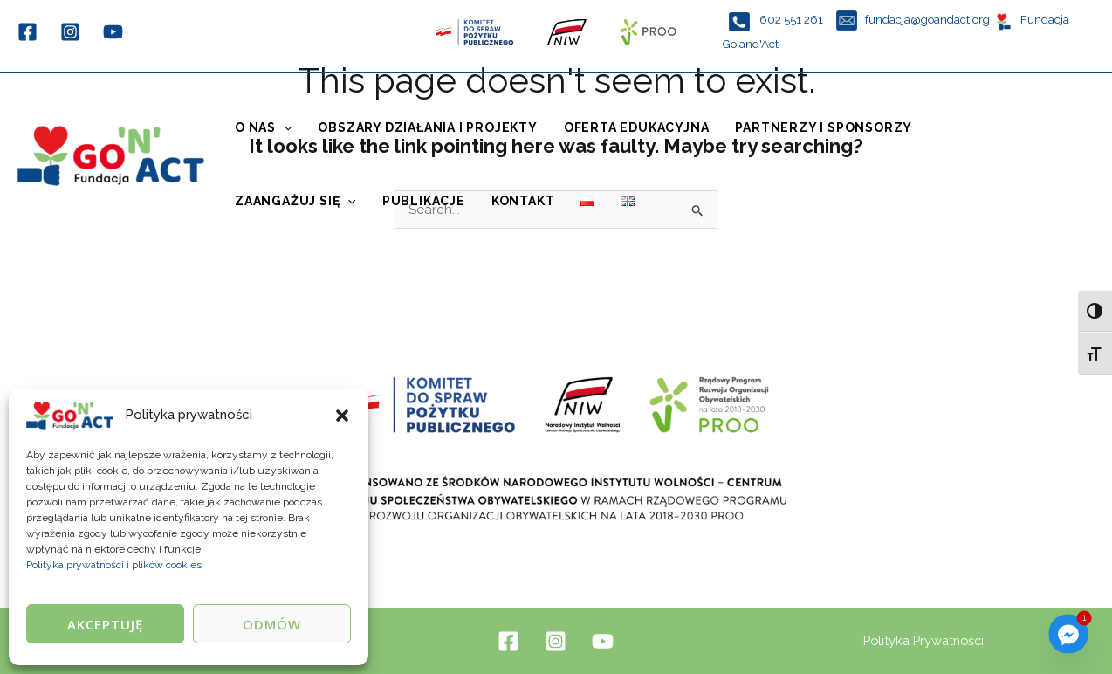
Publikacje (423, 201)
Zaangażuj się (295, 201)
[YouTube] (113, 32)
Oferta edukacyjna (637, 127)
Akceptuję (105, 624)
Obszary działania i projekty (427, 127)
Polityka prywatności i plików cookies (114, 565)
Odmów (272, 624)
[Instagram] (70, 32)
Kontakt (523, 201)
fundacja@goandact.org (927, 19)
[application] (284, 127)
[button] (342, 415)
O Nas (263, 127)
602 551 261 (792, 19)
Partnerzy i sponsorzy (823, 127)
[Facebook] (27, 32)
